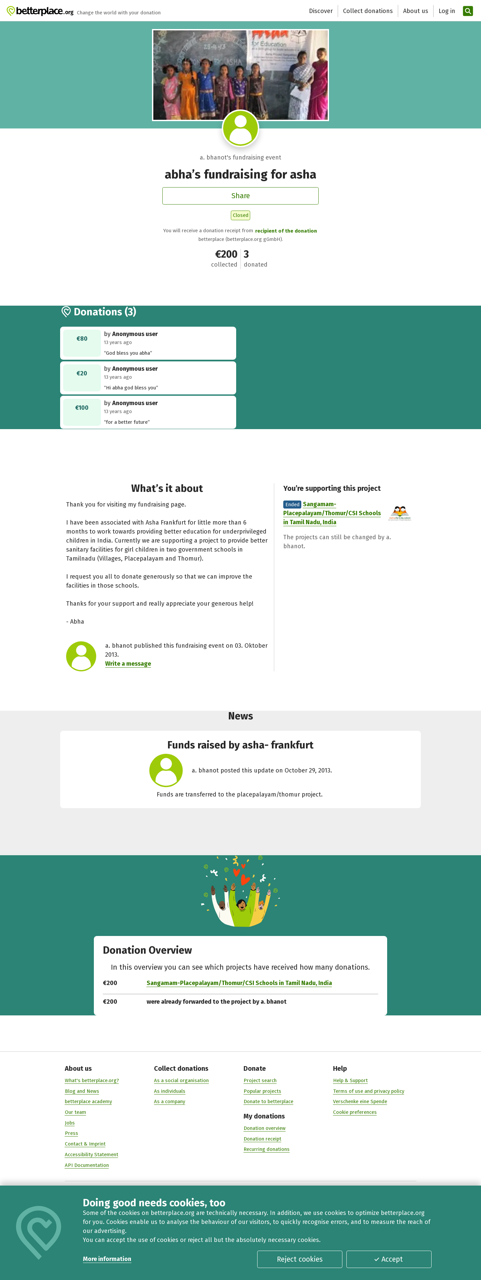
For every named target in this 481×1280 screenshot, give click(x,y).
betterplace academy (88, 1101)
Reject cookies (300, 1259)
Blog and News (82, 1091)
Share (240, 196)
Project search (260, 1080)
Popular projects (262, 1091)
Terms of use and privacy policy (368, 1091)
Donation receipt (262, 1139)
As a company (169, 1101)
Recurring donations (267, 1149)
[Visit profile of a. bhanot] (241, 128)
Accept (388, 1259)
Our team (75, 1112)
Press (71, 1133)
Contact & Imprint (85, 1144)
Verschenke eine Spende (360, 1101)
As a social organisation (181, 1080)
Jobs (70, 1122)
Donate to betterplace (268, 1101)
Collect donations (368, 11)
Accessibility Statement (91, 1155)
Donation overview (265, 1128)
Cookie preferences (355, 1112)
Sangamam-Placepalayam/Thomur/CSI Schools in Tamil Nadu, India (332, 513)
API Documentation (87, 1165)
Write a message (128, 663)
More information (107, 1259)
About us (415, 11)
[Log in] (446, 11)
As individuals (169, 1091)
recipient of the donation (286, 231)
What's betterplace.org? (92, 1080)
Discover (321, 11)
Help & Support (350, 1080)
